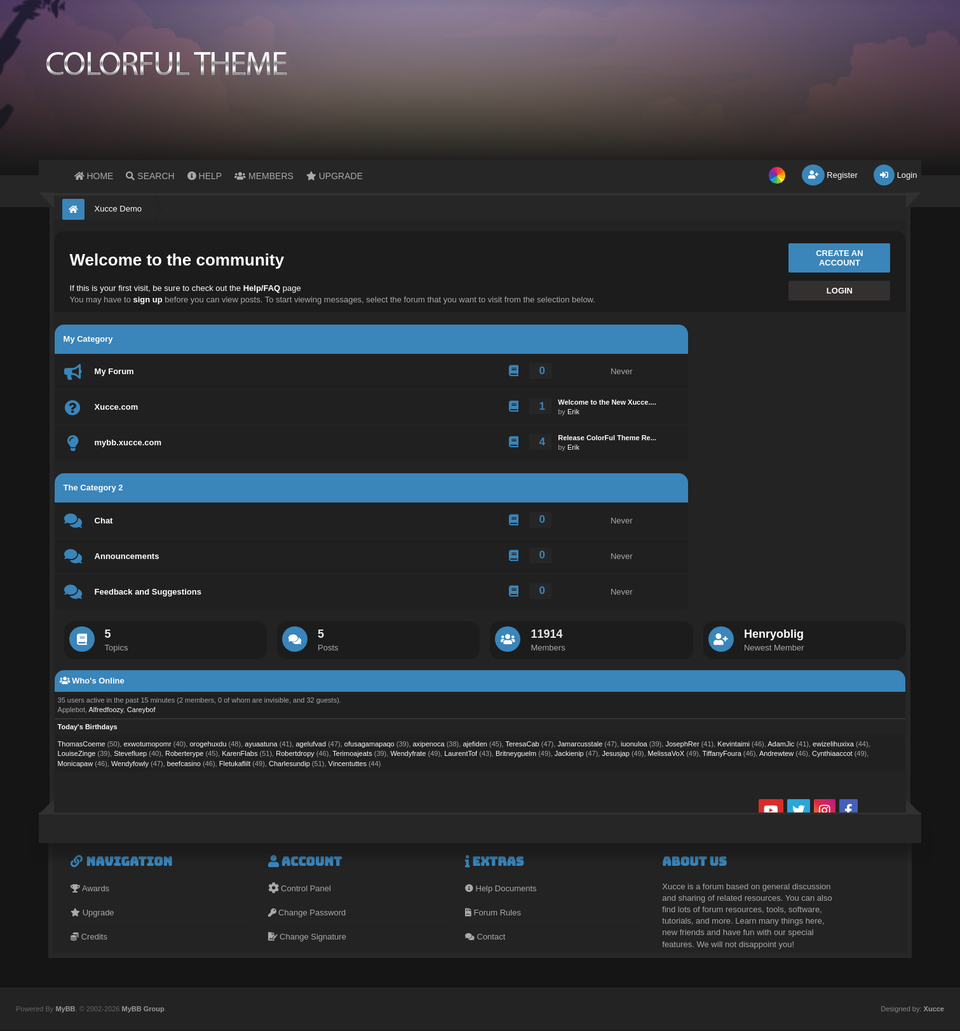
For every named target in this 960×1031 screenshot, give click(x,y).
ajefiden (475, 744)
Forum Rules (493, 912)
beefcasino (184, 763)
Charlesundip (289, 763)
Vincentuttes (347, 763)
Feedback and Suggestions (148, 591)
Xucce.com (117, 407)
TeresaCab (522, 744)
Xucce (934, 1009)
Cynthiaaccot (832, 753)
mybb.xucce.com (128, 442)
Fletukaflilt (235, 763)
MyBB (65, 1009)
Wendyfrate (408, 753)
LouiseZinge (77, 753)
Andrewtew (776, 753)
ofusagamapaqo (369, 744)
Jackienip (569, 753)
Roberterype (184, 753)
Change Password (307, 912)
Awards (90, 888)
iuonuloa (634, 744)
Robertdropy (295, 753)
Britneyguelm (516, 753)
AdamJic (780, 744)
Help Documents (501, 888)
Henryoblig (774, 634)
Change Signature (307, 936)
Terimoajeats (352, 753)
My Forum (114, 371)
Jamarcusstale (579, 744)
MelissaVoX (666, 753)
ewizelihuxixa (833, 744)
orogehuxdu (207, 744)
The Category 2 (93, 487)
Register (830, 175)
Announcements (127, 556)
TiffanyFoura (722, 753)
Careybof (141, 709)
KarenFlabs (239, 753)
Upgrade (92, 912)
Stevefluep (130, 753)
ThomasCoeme (81, 744)
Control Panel (299, 888)
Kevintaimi (733, 744)
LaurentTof (460, 753)
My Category (88, 339)
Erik (573, 411)
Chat (104, 520)
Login (895, 175)
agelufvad (310, 744)
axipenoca (428, 744)
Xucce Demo (118, 208)
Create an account (839, 257)
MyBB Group (142, 1009)
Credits (89, 936)
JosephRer (682, 744)
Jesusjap (615, 753)
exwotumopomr (147, 744)
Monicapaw (75, 763)
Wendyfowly (130, 763)
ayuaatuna (261, 744)
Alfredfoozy (105, 709)
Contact (485, 936)
